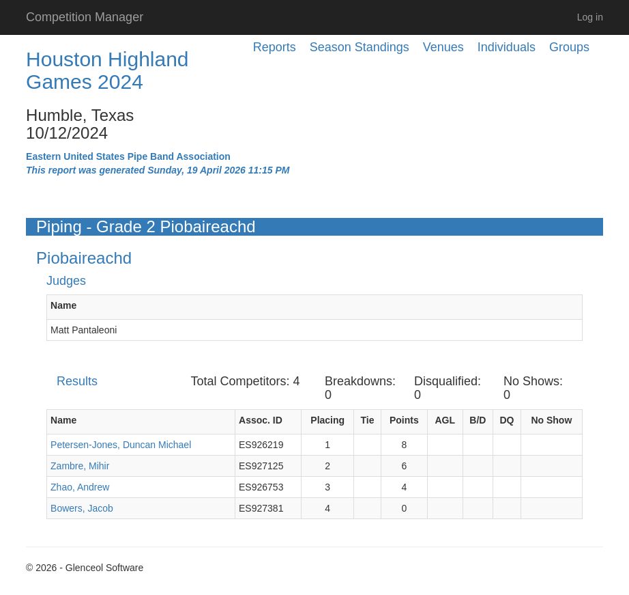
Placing (327, 420)
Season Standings (359, 47)
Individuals (507, 47)
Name (63, 305)
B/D (477, 420)
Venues (443, 47)
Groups (569, 47)
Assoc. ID (260, 420)
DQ (506, 420)
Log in (590, 17)
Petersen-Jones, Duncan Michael (120, 444)
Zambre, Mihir (79, 465)
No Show (551, 420)
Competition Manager (84, 17)
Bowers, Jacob (81, 508)
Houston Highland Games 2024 (107, 70)
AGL (445, 420)
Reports (274, 47)
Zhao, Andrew (79, 487)
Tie (368, 420)
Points (404, 420)
